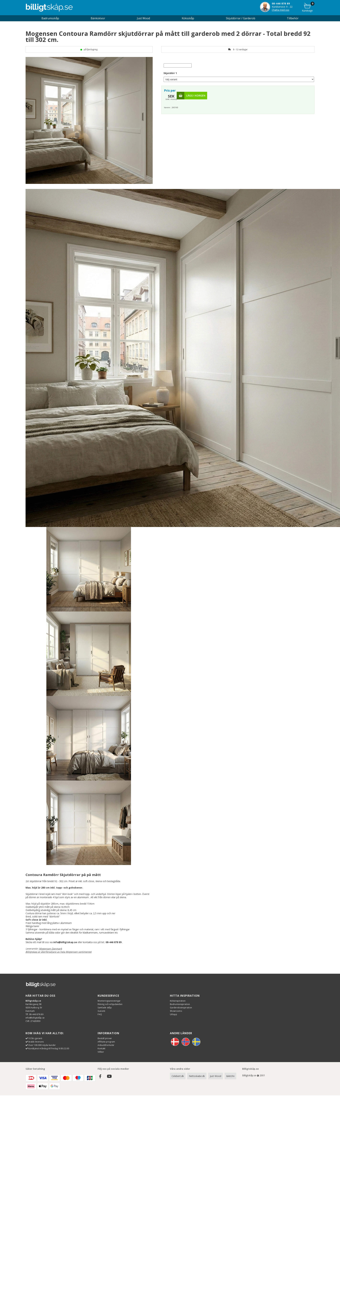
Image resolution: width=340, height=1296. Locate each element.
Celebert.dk (178, 1076)
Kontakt (101, 1048)
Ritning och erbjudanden (110, 1004)
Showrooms (176, 1011)
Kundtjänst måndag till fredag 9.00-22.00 (48, 1048)
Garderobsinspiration (181, 1007)
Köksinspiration (178, 1000)
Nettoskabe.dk (197, 1076)
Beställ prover (105, 1038)
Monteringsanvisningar (109, 1000)
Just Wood (215, 1076)
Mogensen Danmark (50, 948)
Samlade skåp (105, 1007)
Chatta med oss (280, 9)
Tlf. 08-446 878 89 (34, 1014)
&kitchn (230, 1076)
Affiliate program (106, 1041)
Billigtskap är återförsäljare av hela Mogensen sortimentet (59, 951)
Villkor (101, 1051)
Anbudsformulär (106, 1045)
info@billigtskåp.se (35, 1017)
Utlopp (173, 1014)
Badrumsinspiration (180, 1004)
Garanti (101, 1011)
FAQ (100, 1014)
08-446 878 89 (281, 3)
